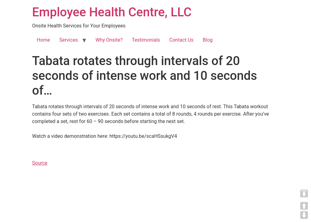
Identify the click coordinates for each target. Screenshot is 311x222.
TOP (304, 193)
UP (304, 206)
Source (40, 163)
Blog (208, 40)
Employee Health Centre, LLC (112, 12)
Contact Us (181, 40)
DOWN (304, 215)
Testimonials (146, 40)
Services (68, 40)
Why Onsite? (108, 40)
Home (43, 40)
